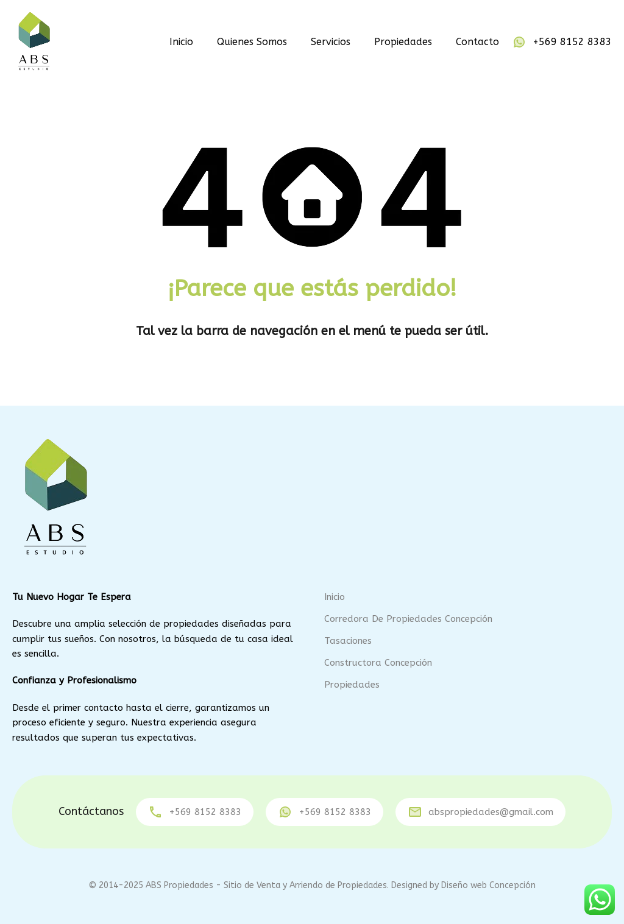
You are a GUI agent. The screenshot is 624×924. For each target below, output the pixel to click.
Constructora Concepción (378, 662)
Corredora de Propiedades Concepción (408, 618)
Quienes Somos (252, 42)
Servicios (330, 42)
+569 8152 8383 (572, 42)
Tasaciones (348, 640)
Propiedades (403, 42)
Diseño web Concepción (488, 885)
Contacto (477, 42)
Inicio (181, 42)
